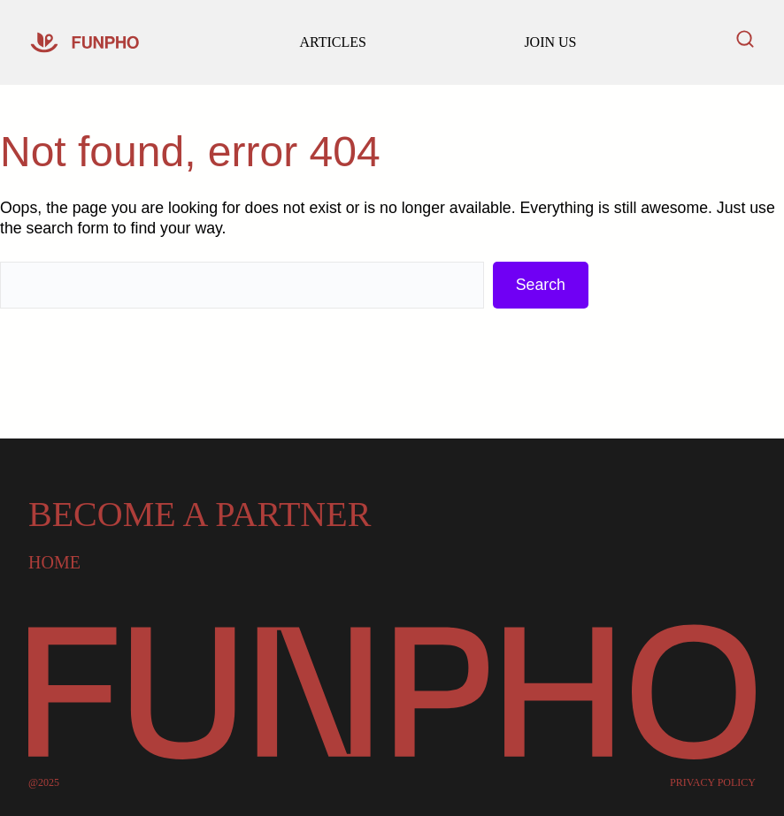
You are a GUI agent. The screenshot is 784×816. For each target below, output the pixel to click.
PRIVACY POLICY (713, 782)
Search (540, 285)
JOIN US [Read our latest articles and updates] (550, 42)
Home (54, 562)
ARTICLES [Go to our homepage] (332, 42)
